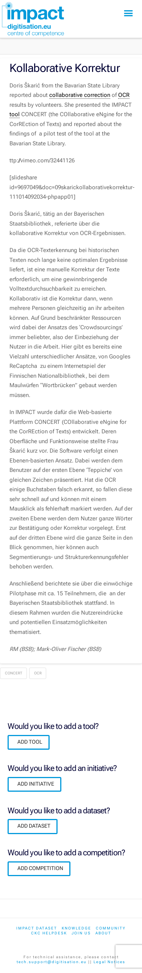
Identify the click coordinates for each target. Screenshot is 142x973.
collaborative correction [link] (79, 95)
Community (111, 928)
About (103, 933)
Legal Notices (109, 962)
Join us (81, 933)
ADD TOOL (29, 742)
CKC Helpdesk (49, 933)
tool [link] (14, 114)
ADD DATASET (33, 826)
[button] (128, 13)
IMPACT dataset (36, 928)
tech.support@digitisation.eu (52, 962)
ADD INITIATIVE (35, 784)
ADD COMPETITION (40, 868)
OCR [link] (124, 95)
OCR (38, 673)
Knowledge (76, 928)
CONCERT (13, 673)
